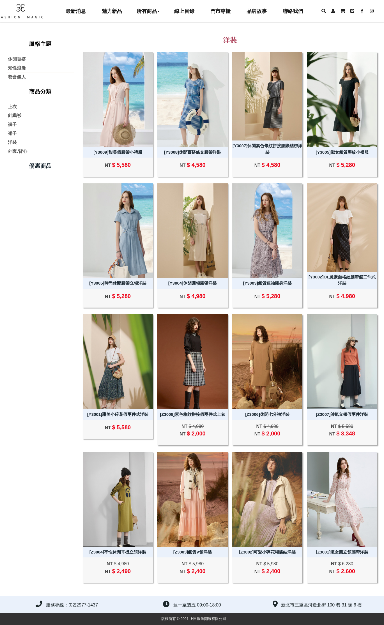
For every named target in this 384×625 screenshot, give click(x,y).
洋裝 (12, 142)
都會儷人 (17, 77)
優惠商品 (40, 166)
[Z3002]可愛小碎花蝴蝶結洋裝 (267, 552)
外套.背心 (17, 151)
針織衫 (14, 115)
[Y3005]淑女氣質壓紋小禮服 (342, 152)
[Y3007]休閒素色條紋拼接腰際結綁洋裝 (267, 148)
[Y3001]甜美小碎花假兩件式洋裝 (117, 414)
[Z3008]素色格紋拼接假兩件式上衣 (192, 414)
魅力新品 (112, 11)
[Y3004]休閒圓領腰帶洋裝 (192, 283)
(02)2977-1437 (83, 605)
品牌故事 (257, 11)
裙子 (12, 133)
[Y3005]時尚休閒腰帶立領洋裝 (117, 283)
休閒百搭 (17, 59)
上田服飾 (25, 11)
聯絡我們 (293, 11)
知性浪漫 (17, 68)
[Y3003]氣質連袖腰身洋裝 (267, 283)
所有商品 (148, 11)
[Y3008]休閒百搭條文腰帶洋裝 (192, 152)
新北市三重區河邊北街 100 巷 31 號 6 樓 (321, 605)
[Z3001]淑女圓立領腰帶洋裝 (342, 552)
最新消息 (76, 11)
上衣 (12, 106)
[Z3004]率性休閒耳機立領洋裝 (117, 552)
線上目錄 (184, 11)
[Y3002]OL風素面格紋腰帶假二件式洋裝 (342, 280)
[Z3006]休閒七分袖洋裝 (267, 414)
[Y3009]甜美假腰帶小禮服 (117, 152)
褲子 (12, 124)
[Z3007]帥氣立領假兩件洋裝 (342, 414)
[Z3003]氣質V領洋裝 (192, 552)
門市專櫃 (220, 11)
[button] (323, 11)
